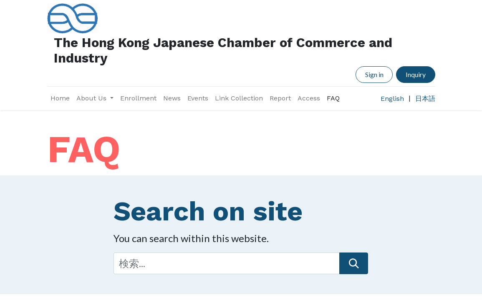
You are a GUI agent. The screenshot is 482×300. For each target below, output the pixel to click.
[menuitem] (60, 98)
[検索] (353, 263)
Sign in (374, 74)
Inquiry (416, 74)
